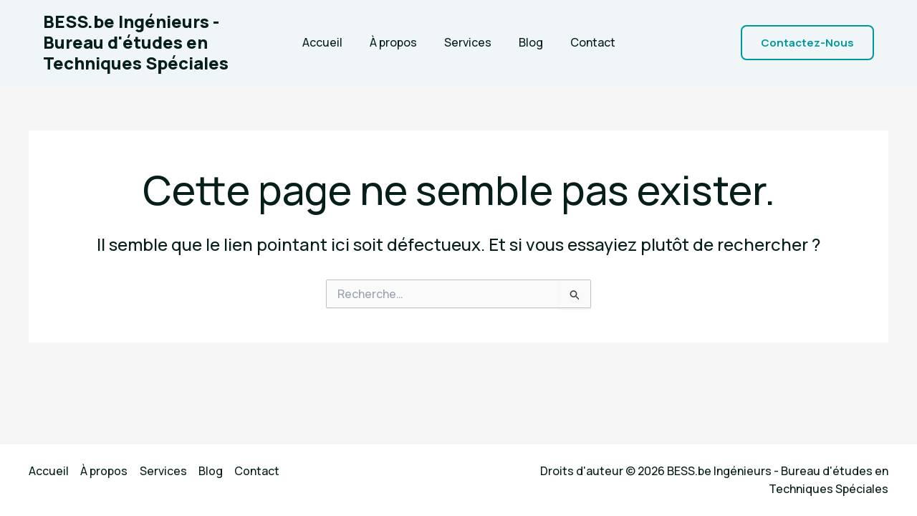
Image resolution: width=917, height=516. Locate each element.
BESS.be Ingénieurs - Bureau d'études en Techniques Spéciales (136, 42)
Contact (584, 42)
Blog (526, 42)
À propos (397, 42)
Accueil (331, 42)
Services (467, 42)
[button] (807, 42)
